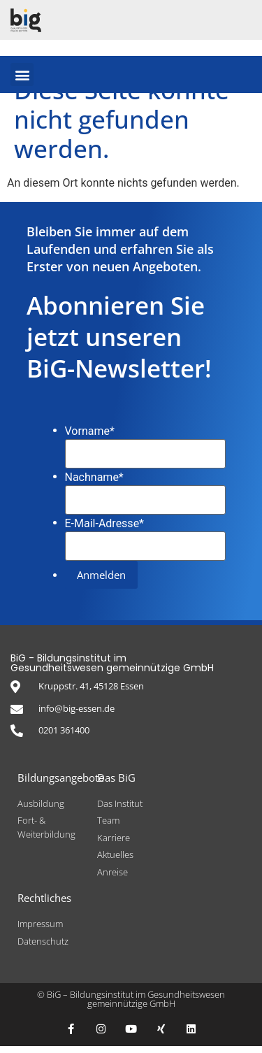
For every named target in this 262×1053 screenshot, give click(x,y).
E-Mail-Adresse (105, 530)
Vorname (90, 438)
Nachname (94, 484)
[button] (22, 74)
